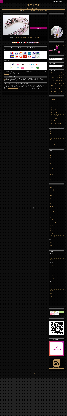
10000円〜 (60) (52, 187)
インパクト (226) (52, 231)
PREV (23, 93)
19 (50, 50)
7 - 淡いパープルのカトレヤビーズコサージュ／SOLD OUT (57, 72)
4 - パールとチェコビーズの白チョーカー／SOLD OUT (57, 86)
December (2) (52, 263)
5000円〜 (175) (52, 203)
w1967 (51, 245)
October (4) (52, 305)
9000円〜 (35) (52, 209)
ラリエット (32, 37)
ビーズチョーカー (54, 101)
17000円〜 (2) (52, 193)
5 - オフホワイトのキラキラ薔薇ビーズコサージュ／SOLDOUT (57, 77)
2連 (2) (51, 198)
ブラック (51, 174)
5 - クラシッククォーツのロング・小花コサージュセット (57, 75)
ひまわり (51, 142)
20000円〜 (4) (52, 195)
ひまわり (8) (52, 219)
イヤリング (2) (52, 228)
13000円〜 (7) (52, 190)
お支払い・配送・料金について (13, 88)
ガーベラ (51, 134)
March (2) (52, 277)
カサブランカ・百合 (53, 136)
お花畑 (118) (52, 212)
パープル (51, 168)
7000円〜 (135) (52, 206)
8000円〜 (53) (52, 208)
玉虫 (50, 179)
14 (54, 49)
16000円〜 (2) (52, 192)
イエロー (51, 157)
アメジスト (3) (52, 225)
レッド (51, 152)
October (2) (52, 266)
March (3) (52, 296)
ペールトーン (52, 177)
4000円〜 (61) (52, 201)
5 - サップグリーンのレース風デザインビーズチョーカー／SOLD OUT (57, 82)
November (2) (52, 265)
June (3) (52, 291)
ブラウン (51, 160)
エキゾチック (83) (52, 233)
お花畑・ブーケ (52, 144)
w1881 (51, 242)
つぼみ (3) (51, 217)
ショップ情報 (53, 120)
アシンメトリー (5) (53, 222)
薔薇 (50, 131)
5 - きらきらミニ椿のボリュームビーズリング (57, 83)
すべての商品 (53, 99)
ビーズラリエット (54, 104)
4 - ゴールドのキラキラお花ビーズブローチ (56, 85)
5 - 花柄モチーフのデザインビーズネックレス (57, 80)
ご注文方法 (52, 110)
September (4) (52, 268)
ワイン (51, 165)
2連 (19, 37)
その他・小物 (53, 107)
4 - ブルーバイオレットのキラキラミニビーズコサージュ (57, 88)
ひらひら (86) (52, 220)
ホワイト (29, 37)
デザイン (24, 37)
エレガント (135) (52, 236)
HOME (25, 93)
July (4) (52, 290)
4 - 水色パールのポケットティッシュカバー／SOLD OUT (57, 91)
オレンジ (51, 155)
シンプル (21, 37)
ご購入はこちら (38, 28)
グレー (51, 176)
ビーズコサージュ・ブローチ (55, 102)
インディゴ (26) (52, 230)
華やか (40, 37)
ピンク (27, 37)
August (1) (52, 269)
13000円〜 (17, 37)
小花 (38, 37)
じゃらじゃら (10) (52, 214)
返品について (53, 117)
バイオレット (52, 166)
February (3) (52, 259)
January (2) (52, 260)
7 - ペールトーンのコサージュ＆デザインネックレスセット (57, 74)
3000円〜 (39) (52, 200)
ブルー (51, 171)
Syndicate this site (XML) (56, 367)
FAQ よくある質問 (54, 118)
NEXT (27, 93)
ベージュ (51, 158)
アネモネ (51, 141)
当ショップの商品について (55, 112)
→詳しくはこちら (6, 74)
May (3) (52, 274)
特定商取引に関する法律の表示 (56, 123)
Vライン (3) (52, 211)
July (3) (52, 271)
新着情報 (52, 121)
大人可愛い (36, 37)
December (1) (52, 302)
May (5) (52, 293)
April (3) (52, 256)
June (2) (52, 272)
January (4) (52, 299)
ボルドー (51, 163)
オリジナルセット (54, 109)
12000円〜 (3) (52, 189)
